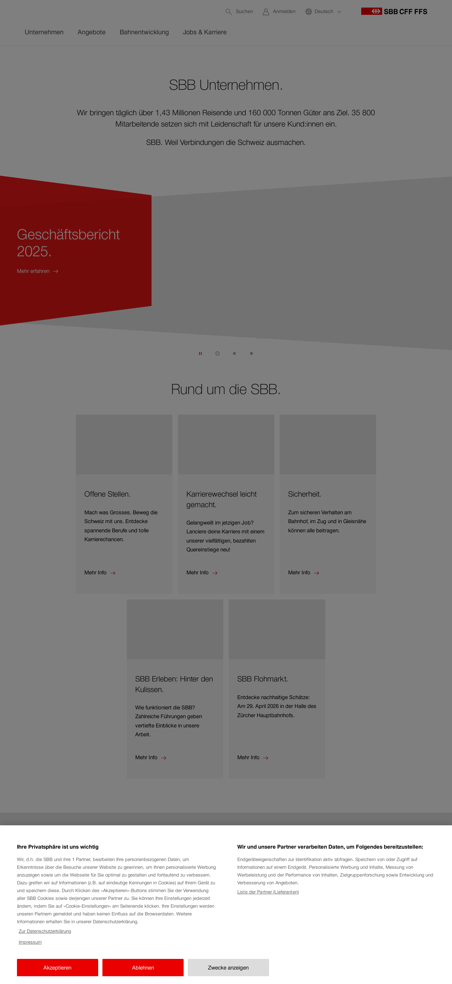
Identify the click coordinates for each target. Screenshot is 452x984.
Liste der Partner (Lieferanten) (268, 907)
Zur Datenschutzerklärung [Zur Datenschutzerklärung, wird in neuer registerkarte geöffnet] (45, 946)
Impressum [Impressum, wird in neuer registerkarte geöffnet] (30, 957)
